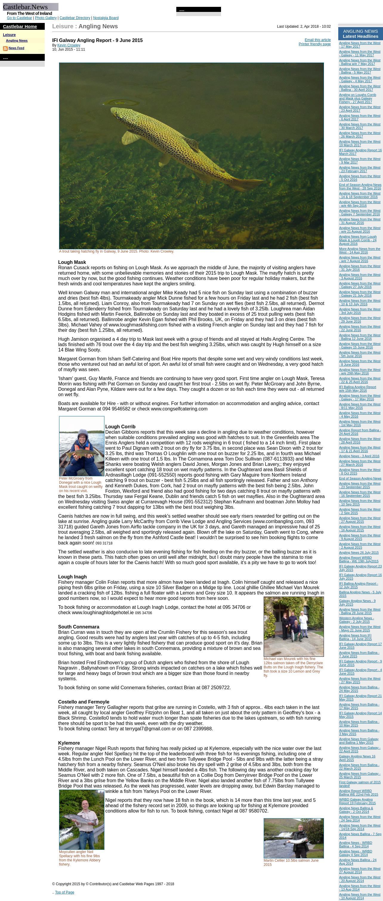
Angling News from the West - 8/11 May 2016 (360, 406)
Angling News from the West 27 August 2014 (360, 870)
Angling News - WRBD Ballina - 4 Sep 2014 (355, 844)
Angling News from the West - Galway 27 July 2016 (360, 285)
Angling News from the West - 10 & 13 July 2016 (360, 302)
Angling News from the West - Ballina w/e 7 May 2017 (360, 62)
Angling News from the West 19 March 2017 (360, 143)
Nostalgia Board (105, 18)
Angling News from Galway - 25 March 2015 (360, 775)
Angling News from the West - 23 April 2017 (360, 108)
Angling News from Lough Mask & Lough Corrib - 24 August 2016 (358, 240)
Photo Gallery (46, 18)
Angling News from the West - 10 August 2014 (360, 896)
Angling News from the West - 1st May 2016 (360, 423)
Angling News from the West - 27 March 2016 (360, 462)
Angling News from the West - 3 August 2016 (360, 276)
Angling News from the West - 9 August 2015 (360, 537)
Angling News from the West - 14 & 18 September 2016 (360, 195)
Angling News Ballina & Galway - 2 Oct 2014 (356, 809)
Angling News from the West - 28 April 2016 (360, 440)
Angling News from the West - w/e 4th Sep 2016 (360, 203)
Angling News (17, 40)
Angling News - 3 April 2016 (359, 456)
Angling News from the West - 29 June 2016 (360, 319)
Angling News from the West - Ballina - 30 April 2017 (360, 87)
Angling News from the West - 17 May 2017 (360, 44)
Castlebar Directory (75, 18)
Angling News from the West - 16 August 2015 (360, 528)
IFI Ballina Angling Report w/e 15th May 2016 (357, 388)
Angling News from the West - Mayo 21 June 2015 (360, 628)
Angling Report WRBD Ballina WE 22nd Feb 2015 (358, 792)
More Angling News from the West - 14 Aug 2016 (359, 250)
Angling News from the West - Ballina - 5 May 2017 (360, 70)
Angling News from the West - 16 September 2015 (360, 493)
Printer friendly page (315, 44)
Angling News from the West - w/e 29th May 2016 (360, 371)
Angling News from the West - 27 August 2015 (360, 519)
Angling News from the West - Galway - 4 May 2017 (360, 79)
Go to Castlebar (19, 18)
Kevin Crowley (68, 45)
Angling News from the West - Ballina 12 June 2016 (360, 336)
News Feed (16, 48)
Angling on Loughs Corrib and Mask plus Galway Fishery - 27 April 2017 (357, 98)
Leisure (9, 35)
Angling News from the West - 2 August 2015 (360, 545)
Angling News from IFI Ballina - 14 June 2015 (355, 637)
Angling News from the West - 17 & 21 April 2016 (360, 449)
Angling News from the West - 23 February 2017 (360, 169)
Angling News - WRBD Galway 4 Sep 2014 (355, 853)
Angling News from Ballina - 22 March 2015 (359, 766)
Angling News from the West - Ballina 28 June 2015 (360, 611)
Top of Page (64, 892)
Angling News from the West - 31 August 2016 (360, 221)
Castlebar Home (20, 26)
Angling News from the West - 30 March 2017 (360, 126)
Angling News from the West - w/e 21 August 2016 (360, 229)
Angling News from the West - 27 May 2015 (360, 680)
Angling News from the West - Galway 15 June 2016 (360, 345)
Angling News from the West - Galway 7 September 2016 (360, 212)
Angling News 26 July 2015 (359, 552)
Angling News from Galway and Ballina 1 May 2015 (359, 740)
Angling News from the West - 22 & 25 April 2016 (360, 380)
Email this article (318, 40)
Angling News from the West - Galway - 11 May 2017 (360, 53)
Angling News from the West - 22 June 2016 (360, 328)
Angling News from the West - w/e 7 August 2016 (360, 259)
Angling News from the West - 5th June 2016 (360, 354)
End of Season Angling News (360, 478)
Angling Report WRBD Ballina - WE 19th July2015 (359, 559)
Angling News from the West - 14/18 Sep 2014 (360, 827)
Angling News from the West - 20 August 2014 (360, 879)
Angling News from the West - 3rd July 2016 (360, 311)
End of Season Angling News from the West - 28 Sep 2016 (360, 186)
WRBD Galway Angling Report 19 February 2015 (357, 801)
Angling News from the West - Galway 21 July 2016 (360, 293)
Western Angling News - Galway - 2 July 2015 (356, 619)
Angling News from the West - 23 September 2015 (360, 485)
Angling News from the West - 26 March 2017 (360, 134)
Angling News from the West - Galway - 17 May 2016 (360, 397)
